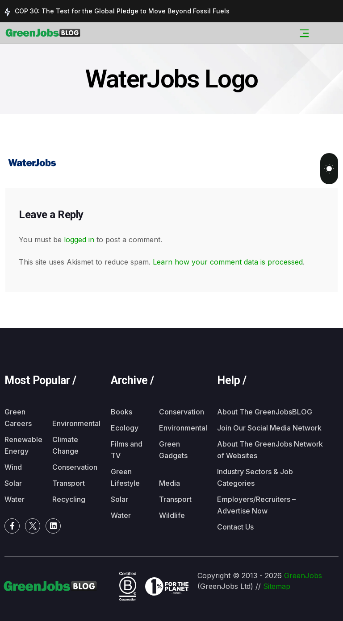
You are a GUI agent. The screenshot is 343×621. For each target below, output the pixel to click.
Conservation (71, 467)
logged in (79, 239)
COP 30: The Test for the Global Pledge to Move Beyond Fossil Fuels (122, 11)
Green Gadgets (173, 449)
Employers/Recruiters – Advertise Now (256, 505)
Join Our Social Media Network (269, 427)
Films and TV (126, 449)
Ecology (124, 427)
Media (169, 483)
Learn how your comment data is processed (228, 261)
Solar (13, 483)
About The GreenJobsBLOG (264, 411)
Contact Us (235, 526)
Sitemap (276, 586)
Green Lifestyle (125, 477)
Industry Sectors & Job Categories (255, 477)
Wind (13, 467)
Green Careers (18, 417)
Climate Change (65, 445)
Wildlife (172, 515)
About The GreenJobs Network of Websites (270, 449)
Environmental (71, 423)
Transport (68, 483)
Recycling (68, 499)
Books (121, 411)
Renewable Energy (23, 445)
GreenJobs (303, 575)
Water (14, 499)
